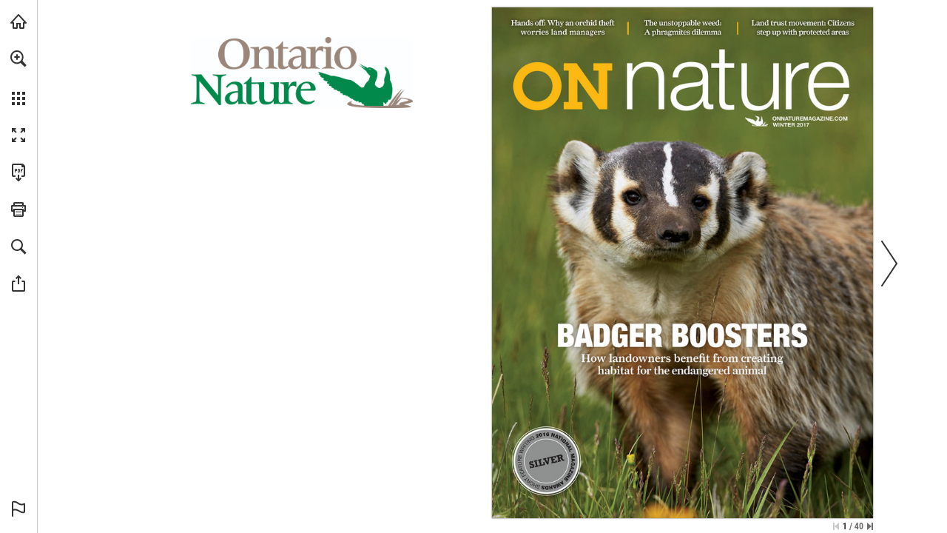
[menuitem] (18, 77)
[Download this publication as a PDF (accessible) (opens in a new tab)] (18, 172)
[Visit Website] (810, 118)
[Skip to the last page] (870, 526)
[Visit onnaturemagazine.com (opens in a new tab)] (18, 21)
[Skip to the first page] (836, 526)
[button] (18, 58)
